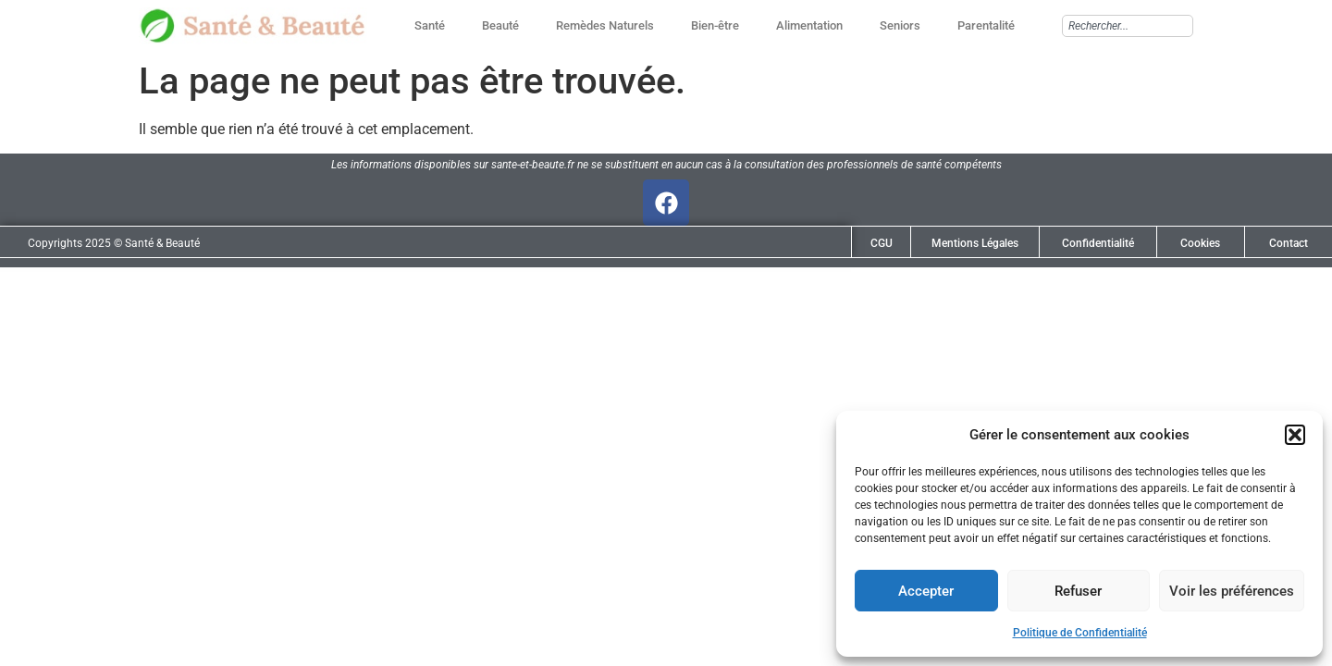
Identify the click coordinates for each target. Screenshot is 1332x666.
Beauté (500, 25)
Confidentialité (1098, 243)
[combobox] (1127, 26)
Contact (1288, 243)
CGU (881, 243)
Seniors (900, 25)
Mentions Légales (974, 243)
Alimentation (809, 25)
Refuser (1078, 591)
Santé (429, 25)
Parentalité (986, 25)
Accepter (926, 591)
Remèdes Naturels (605, 25)
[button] (1295, 435)
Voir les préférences (1231, 591)
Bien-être (715, 25)
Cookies (1200, 243)
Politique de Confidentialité (1080, 632)
